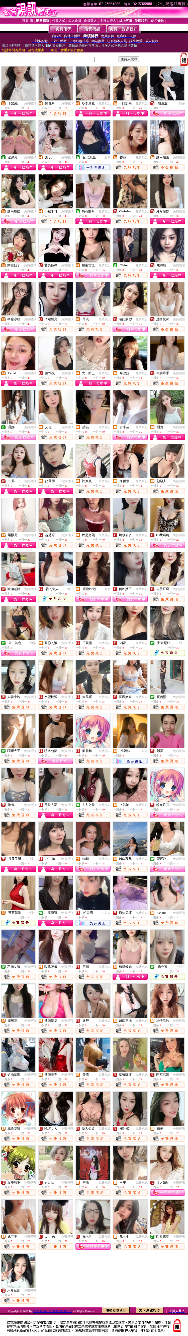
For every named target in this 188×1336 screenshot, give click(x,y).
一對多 (180, 103)
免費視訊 (30, 103)
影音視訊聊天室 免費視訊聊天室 (52, 1311)
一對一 (68, 589)
